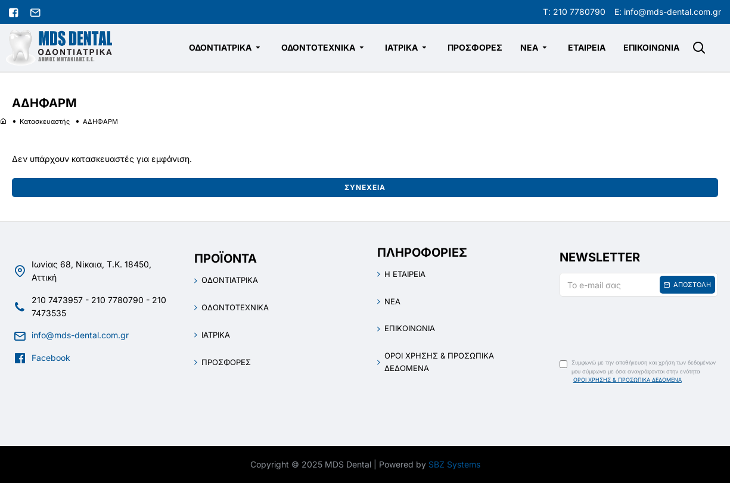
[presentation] (643, 324)
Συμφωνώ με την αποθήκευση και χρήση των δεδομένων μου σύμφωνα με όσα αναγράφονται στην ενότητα (638, 371)
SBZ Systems (454, 464)
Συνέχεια (365, 187)
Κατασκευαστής (45, 121)
